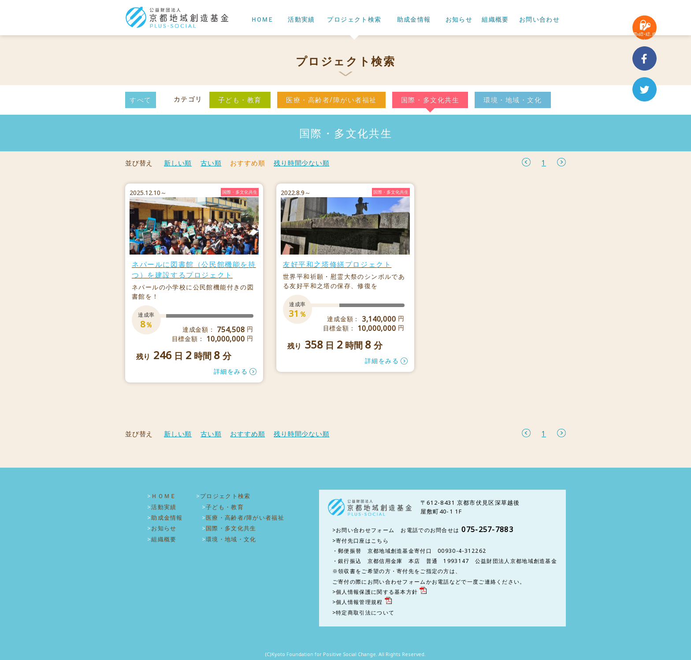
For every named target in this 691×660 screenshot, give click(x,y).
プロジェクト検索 (354, 19)
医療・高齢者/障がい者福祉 (331, 100)
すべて (141, 100)
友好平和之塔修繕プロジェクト (337, 264)
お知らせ (459, 19)
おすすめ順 (247, 163)
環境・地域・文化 (512, 100)
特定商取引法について (365, 612)
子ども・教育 (240, 100)
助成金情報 (414, 19)
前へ (526, 162)
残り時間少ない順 (301, 163)
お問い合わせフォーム (365, 530)
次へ (561, 162)
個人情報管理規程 (359, 602)
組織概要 (495, 19)
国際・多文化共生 (430, 100)
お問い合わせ (539, 19)
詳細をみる (231, 371)
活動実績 (301, 19)
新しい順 (178, 163)
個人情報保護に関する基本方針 (377, 592)
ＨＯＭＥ (262, 19)
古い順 (211, 163)
